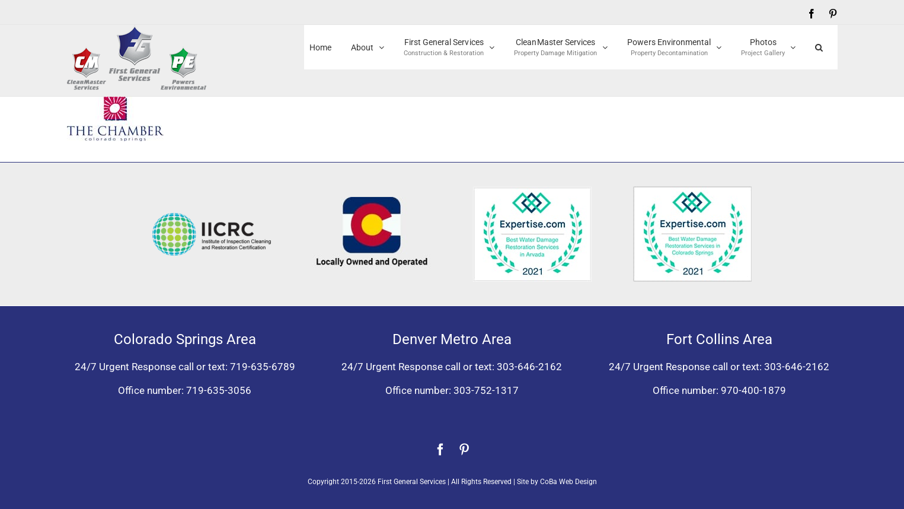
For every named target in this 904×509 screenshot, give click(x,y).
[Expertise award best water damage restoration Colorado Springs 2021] (692, 191)
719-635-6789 (262, 367)
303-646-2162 (529, 367)
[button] (819, 47)
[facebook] (440, 450)
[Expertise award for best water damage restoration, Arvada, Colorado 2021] (532, 192)
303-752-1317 (486, 390)
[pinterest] (464, 450)
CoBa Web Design (568, 482)
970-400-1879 (753, 390)
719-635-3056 (218, 390)
